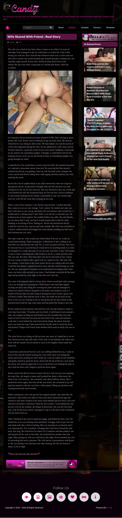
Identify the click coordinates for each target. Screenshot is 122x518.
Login (114, 508)
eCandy (72, 28)
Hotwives (110, 28)
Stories (11, 42)
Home (61, 28)
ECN (109, 508)
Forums (97, 28)
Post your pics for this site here (23, 454)
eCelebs (85, 28)
